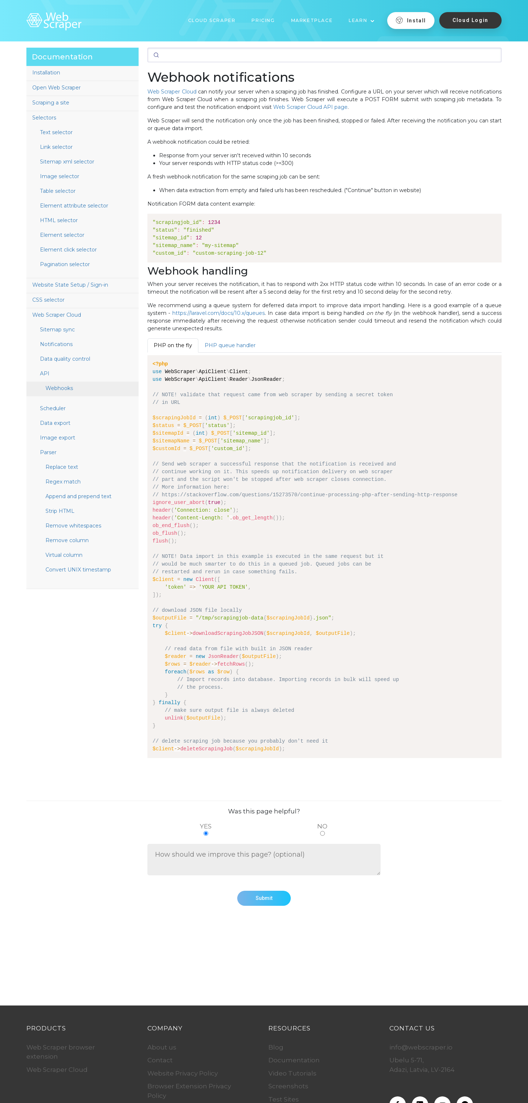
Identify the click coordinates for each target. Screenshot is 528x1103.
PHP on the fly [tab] (173, 345)
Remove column (67, 540)
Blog (275, 1047)
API (45, 373)
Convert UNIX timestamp (78, 569)
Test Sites (283, 1099)
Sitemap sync (57, 329)
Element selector (62, 235)
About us (161, 1047)
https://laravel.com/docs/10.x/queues (218, 313)
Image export (57, 437)
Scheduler (53, 408)
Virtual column (63, 555)
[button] (361, 18)
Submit (264, 898)
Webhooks (59, 388)
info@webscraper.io (420, 1047)
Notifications (56, 344)
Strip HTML (59, 511)
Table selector (58, 191)
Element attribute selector (74, 205)
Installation (46, 72)
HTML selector (59, 220)
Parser (48, 452)
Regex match (63, 481)
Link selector (56, 147)
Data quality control (65, 359)
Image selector (59, 176)
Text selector (56, 132)
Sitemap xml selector (67, 161)
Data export (55, 423)
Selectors (44, 117)
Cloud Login (470, 20)
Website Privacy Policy (182, 1073)
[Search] (324, 55)
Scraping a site (50, 102)
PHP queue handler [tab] (230, 345)
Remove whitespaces (73, 525)
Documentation (294, 1060)
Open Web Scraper (56, 87)
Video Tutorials (292, 1073)
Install (411, 20)
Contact (160, 1060)
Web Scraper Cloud (56, 315)
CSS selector (48, 300)
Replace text (61, 467)
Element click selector (68, 249)
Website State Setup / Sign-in (70, 285)
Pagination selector (65, 264)
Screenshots (288, 1086)
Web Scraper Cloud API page (310, 107)
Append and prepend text (78, 496)
